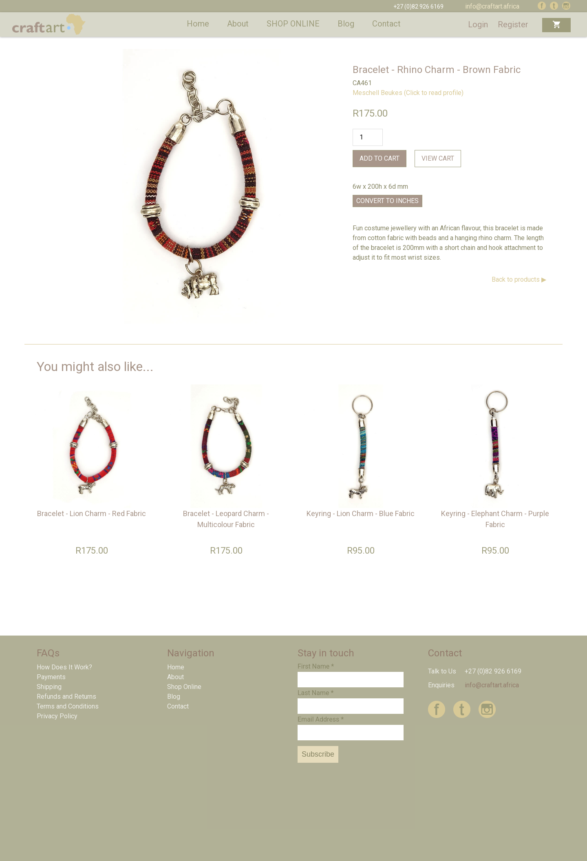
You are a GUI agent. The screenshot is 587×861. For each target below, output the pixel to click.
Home (198, 24)
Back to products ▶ (519, 279)
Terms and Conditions (68, 706)
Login (478, 24)
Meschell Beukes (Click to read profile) (408, 93)
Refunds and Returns (66, 696)
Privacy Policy (57, 716)
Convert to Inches (387, 201)
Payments (51, 677)
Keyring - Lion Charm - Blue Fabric (361, 513)
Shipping (49, 687)
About (238, 24)
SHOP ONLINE (293, 24)
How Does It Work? (64, 667)
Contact (386, 24)
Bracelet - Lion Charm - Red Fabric (91, 513)
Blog (346, 24)
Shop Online (184, 687)
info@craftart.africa (492, 6)
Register (513, 24)
